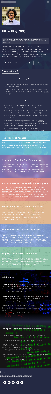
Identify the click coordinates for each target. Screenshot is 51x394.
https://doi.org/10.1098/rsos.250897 (15, 291)
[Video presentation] (30, 126)
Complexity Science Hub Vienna (29, 46)
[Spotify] (12, 118)
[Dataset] (7, 94)
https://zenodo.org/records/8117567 (16, 359)
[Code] (12, 94)
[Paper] (46, 91)
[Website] (37, 108)
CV (38, 63)
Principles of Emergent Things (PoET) (34, 49)
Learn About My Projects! (15, 63)
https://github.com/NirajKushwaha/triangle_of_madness (21, 350)
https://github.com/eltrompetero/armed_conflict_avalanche (23, 340)
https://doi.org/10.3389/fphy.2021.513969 (17, 313)
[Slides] (42, 113)
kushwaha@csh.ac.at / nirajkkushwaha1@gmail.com (16, 375)
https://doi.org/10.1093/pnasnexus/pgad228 (18, 301)
